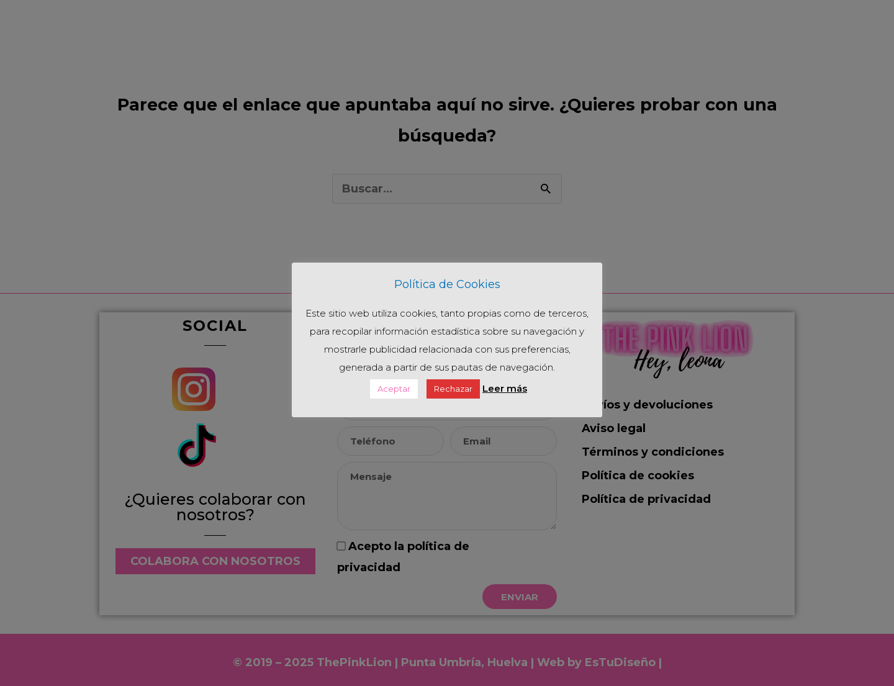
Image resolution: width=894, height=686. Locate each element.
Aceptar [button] (393, 389)
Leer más (504, 388)
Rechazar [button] (453, 389)
